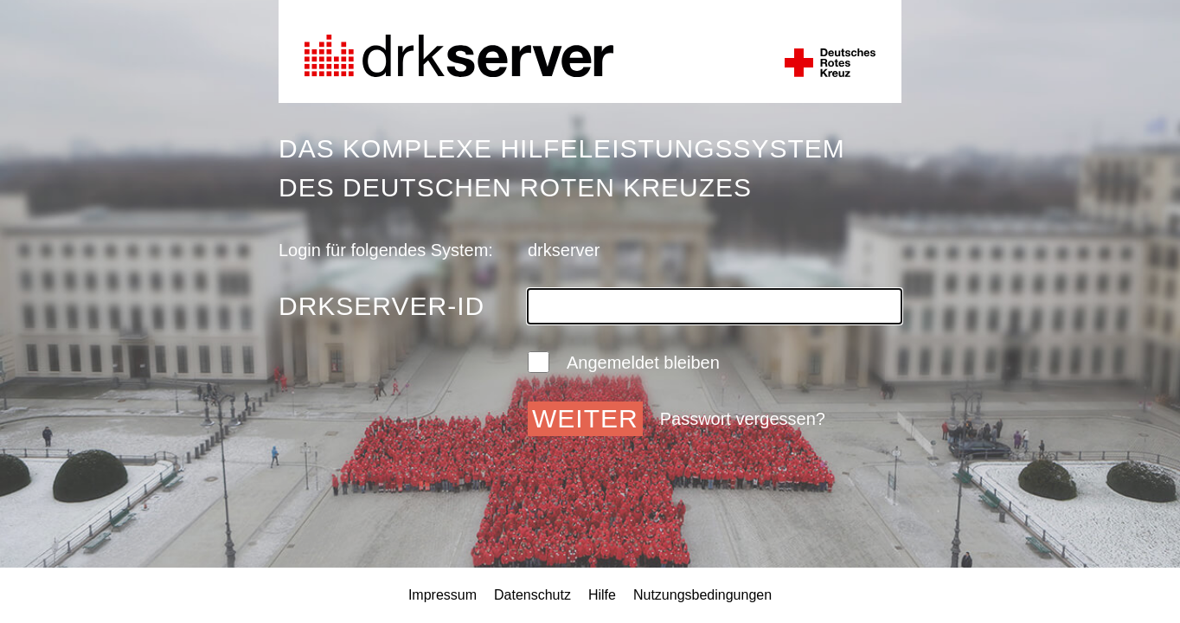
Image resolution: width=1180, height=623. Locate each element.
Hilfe (602, 595)
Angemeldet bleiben (624, 362)
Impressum (442, 595)
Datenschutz (532, 595)
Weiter (585, 418)
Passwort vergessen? (742, 418)
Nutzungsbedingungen (702, 595)
